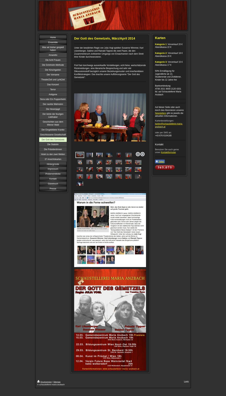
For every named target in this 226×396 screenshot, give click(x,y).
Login (186, 381)
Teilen (160, 161)
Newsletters (160, 113)
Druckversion (44, 382)
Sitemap (56, 382)
